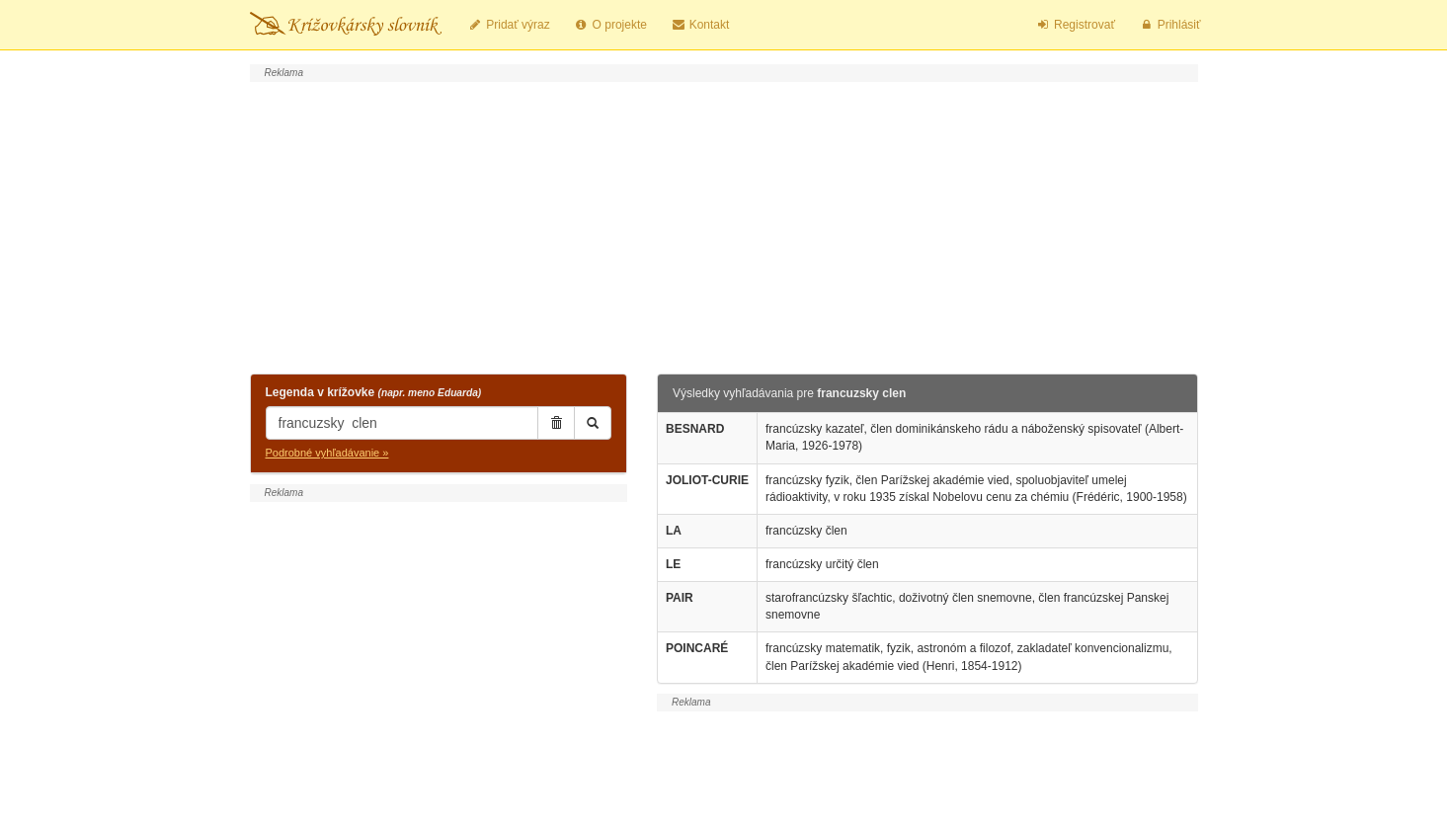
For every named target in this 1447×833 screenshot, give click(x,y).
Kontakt (700, 25)
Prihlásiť (1170, 25)
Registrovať (1075, 25)
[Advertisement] (724, 225)
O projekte (610, 25)
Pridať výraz (509, 25)
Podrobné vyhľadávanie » (327, 452)
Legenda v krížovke (374, 392)
